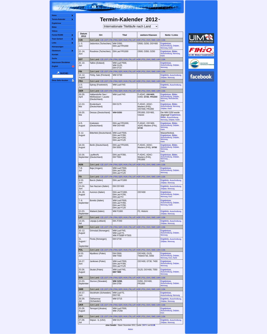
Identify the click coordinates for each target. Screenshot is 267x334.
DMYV (144, 325)
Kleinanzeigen (57, 47)
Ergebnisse (56, 23)
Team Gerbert (57, 39)
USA (163, 40)
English (55, 66)
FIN (111, 40)
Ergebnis (165, 75)
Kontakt (55, 54)
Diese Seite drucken (60, 80)
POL (143, 40)
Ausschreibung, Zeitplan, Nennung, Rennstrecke (170, 97)
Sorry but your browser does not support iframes (201, 16)
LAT (133, 40)
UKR (158, 40)
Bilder (54, 27)
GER (120, 40)
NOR (138, 40)
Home (54, 15)
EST (106, 40)
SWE (153, 40)
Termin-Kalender (58, 19)
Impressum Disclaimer (61, 62)
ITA (130, 40)
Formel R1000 (57, 35)
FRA (115, 40)
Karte (170, 48)
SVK (148, 40)
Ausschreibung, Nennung (170, 53)
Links (54, 43)
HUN (125, 40)
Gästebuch (56, 51)
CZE (102, 40)
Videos (55, 31)
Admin (130, 329)
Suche (54, 58)
